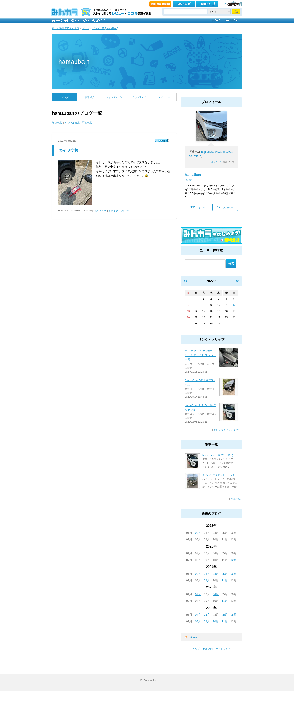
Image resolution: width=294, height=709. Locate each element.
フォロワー (225, 207)
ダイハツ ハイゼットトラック (218, 475)
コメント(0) (100, 210)
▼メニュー (164, 97)
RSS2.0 (193, 636)
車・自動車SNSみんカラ (65, 28)
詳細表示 (57, 122)
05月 (225, 573)
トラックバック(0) (118, 210)
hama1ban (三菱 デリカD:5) (217, 455)
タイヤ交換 (68, 150)
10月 (216, 621)
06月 (234, 573)
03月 (207, 573)
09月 (207, 580)
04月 (216, 573)
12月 (234, 560)
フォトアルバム (114, 97)
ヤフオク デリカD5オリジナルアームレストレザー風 (200, 355)
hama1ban (193, 174)
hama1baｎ (74, 61)
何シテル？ (216, 162)
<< (185, 281)
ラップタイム (139, 97)
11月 (225, 580)
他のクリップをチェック (227, 429)
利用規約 (208, 648)
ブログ (85, 28)
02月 (198, 532)
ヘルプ (222, 4)
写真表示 (87, 122)
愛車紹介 (90, 97)
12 (234, 305)
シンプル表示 (72, 122)
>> (237, 281)
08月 (198, 621)
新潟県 (189, 180)
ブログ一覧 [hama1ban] (105, 28)
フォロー (197, 207)
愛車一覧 (236, 498)
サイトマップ (223, 648)
